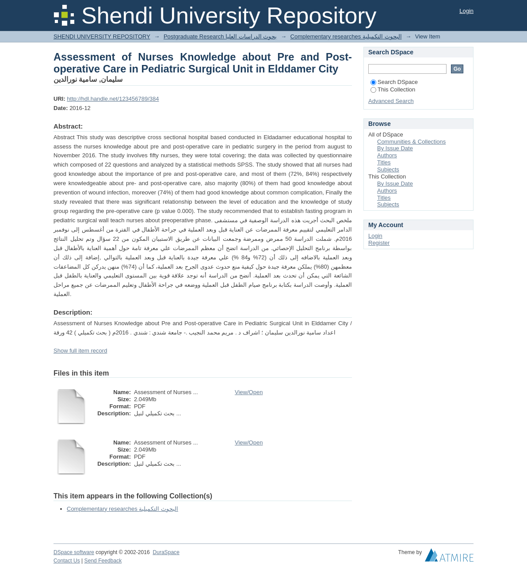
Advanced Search (391, 101)
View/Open (249, 392)
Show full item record (80, 350)
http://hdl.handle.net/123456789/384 (113, 98)
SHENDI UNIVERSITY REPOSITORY (101, 36)
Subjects (388, 169)
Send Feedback (103, 561)
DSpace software (73, 552)
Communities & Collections (411, 141)
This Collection (392, 89)
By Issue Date (395, 148)
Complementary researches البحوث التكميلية (346, 36)
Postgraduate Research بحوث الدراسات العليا (220, 36)
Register (379, 242)
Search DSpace (394, 82)
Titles (384, 162)
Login (466, 11)
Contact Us (66, 561)
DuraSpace (166, 552)
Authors (387, 155)
